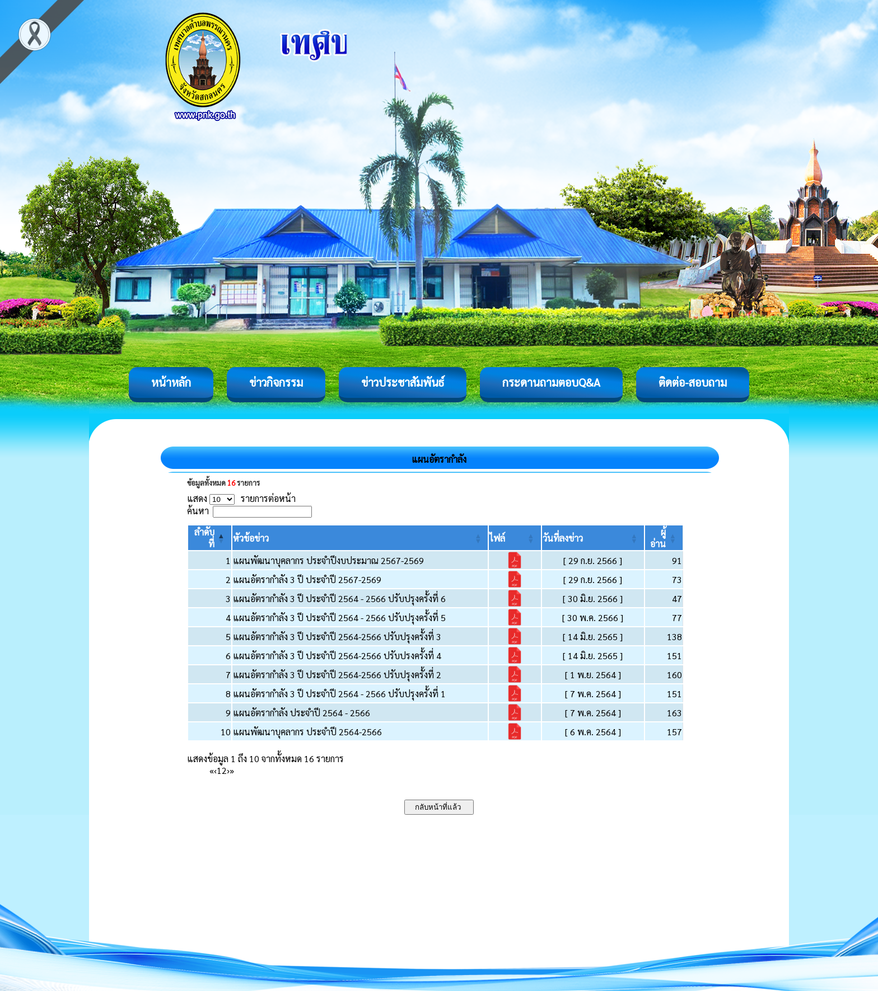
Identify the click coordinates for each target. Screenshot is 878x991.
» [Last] (232, 770)
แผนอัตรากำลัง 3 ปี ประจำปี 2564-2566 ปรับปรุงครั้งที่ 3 (337, 636)
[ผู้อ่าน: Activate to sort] (664, 537)
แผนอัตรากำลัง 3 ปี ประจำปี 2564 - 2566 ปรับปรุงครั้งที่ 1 (339, 693)
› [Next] (228, 770)
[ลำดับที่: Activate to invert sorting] (209, 537)
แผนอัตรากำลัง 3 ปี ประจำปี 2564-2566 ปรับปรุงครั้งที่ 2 (337, 674)
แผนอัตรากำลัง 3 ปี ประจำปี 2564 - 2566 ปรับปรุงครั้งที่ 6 (339, 598)
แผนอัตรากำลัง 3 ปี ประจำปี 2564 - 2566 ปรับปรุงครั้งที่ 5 (339, 617)
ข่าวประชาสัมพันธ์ (402, 382)
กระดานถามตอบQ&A (551, 382)
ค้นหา (198, 510)
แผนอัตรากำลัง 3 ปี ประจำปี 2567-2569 (307, 579)
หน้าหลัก (171, 382)
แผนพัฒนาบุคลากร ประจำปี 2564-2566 (307, 732)
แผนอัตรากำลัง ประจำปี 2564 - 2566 (301, 712)
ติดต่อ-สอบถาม (692, 382)
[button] (251, 538)
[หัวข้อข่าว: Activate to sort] (360, 537)
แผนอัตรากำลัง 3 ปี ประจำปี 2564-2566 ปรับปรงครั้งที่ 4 (337, 655)
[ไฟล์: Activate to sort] (514, 537)
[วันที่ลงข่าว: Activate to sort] (593, 537)
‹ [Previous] (215, 770)
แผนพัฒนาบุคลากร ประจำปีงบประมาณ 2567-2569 (328, 560)
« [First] (211, 770)
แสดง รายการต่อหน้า (241, 498)
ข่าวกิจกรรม (276, 382)
